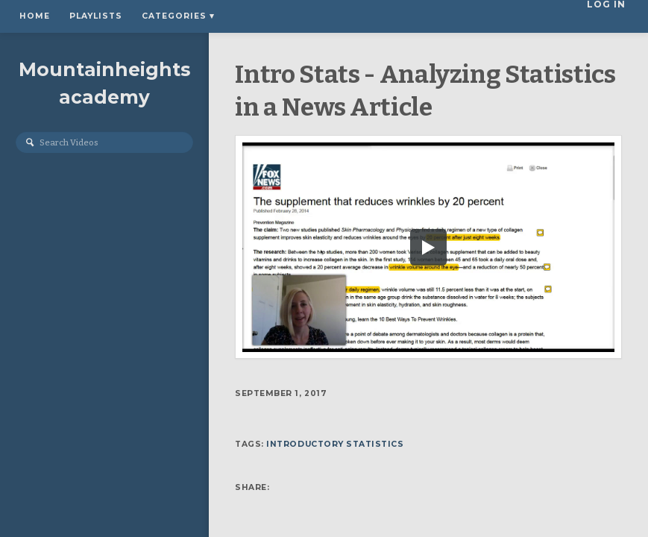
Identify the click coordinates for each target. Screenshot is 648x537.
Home (34, 16)
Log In (611, 16)
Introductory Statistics (334, 444)
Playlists (95, 16)
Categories (178, 16)
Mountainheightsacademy (104, 83)
